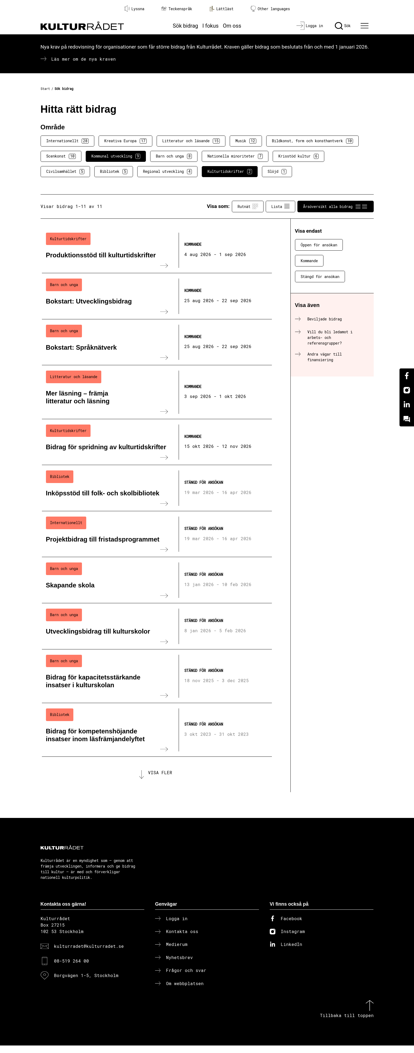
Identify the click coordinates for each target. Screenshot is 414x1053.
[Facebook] (406, 375)
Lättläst (221, 8)
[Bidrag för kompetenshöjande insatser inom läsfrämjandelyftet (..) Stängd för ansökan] (157, 730)
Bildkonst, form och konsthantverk (312, 141)
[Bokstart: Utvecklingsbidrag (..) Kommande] (157, 296)
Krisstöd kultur (298, 156)
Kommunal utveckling (115, 156)
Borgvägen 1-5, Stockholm (86, 983)
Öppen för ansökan (319, 244)
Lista (280, 206)
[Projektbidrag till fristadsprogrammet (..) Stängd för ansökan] (157, 534)
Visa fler (160, 776)
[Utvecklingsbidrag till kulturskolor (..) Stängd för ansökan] (157, 626)
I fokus (210, 26)
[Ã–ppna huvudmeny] (365, 26)
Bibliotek (113, 171)
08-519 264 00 (71, 968)
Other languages (270, 9)
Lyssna (134, 8)
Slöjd (277, 171)
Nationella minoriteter (235, 156)
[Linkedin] (406, 404)
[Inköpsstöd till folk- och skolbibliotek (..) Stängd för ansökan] (157, 488)
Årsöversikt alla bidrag (335, 206)
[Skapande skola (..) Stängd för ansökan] (157, 580)
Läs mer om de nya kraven (83, 59)
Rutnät (247, 206)
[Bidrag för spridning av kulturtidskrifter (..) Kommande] (157, 442)
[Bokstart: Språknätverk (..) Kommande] (157, 342)
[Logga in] (310, 25)
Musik (245, 141)
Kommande (309, 260)
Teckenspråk (176, 8)
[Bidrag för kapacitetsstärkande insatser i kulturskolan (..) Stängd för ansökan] (157, 676)
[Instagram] (406, 390)
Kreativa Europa (125, 141)
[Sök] (342, 25)
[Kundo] (406, 419)
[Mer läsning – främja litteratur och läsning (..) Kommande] (157, 392)
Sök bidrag (185, 26)
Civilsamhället (65, 171)
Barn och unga (174, 156)
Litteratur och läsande (191, 141)
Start (45, 88)
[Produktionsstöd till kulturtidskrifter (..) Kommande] (157, 250)
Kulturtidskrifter (229, 171)
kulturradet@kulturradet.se (89, 954)
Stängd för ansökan (320, 276)
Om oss (232, 26)
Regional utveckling (167, 171)
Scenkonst (61, 156)
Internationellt (67, 141)
